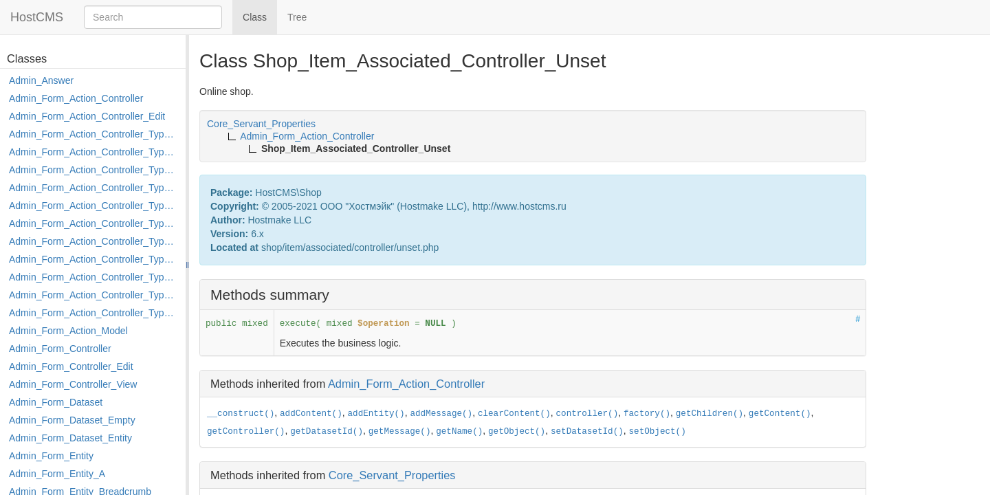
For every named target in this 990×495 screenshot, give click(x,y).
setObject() (657, 432)
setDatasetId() (587, 432)
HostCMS (36, 17)
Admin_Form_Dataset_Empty (72, 420)
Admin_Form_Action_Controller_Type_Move (94, 259)
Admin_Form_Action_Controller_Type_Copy (94, 151)
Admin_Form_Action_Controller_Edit (87, 116)
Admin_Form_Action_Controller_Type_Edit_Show (94, 205)
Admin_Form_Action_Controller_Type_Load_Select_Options (94, 223)
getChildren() (709, 414)
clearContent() (514, 414)
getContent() (780, 414)
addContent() (311, 414)
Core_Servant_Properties (392, 475)
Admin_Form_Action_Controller (76, 98)
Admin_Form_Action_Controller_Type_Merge (94, 241)
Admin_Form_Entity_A (57, 473)
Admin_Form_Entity (51, 455)
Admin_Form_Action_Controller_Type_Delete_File (94, 169)
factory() (647, 414)
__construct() (240, 414)
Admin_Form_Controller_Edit (71, 366)
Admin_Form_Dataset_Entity (70, 437)
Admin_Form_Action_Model (68, 330)
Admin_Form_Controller (60, 348)
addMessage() (441, 414)
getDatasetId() (326, 432)
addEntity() (376, 414)
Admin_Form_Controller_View (73, 384)
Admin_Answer (41, 80)
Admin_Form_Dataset (55, 402)
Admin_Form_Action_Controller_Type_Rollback (94, 294)
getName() (459, 432)
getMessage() (399, 432)
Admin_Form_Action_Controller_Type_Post (94, 277)
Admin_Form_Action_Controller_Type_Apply (94, 134)
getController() (246, 432)
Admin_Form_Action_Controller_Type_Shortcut (94, 312)
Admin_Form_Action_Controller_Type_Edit (94, 187)
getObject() (516, 432)
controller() (587, 414)
